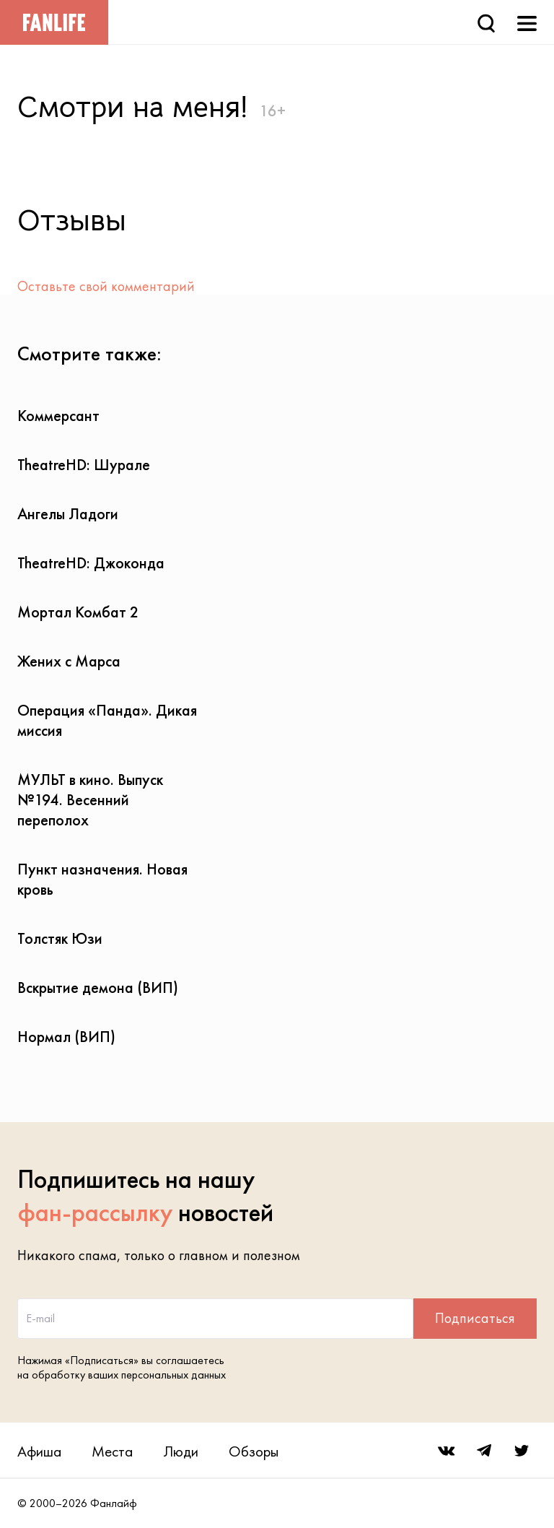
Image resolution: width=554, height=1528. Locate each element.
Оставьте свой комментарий (106, 286)
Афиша (39, 1451)
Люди (180, 1451)
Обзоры (253, 1451)
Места (112, 1451)
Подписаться (475, 1317)
